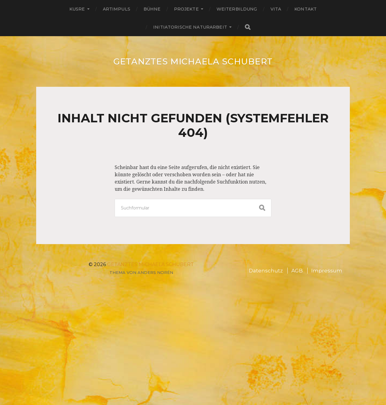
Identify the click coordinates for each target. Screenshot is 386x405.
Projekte (186, 9)
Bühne (152, 9)
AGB (297, 271)
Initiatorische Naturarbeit (190, 27)
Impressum (326, 271)
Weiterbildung (237, 9)
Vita (276, 9)
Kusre (77, 9)
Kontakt (305, 9)
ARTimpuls (116, 9)
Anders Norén (155, 272)
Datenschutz (266, 271)
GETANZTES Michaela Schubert (193, 61)
